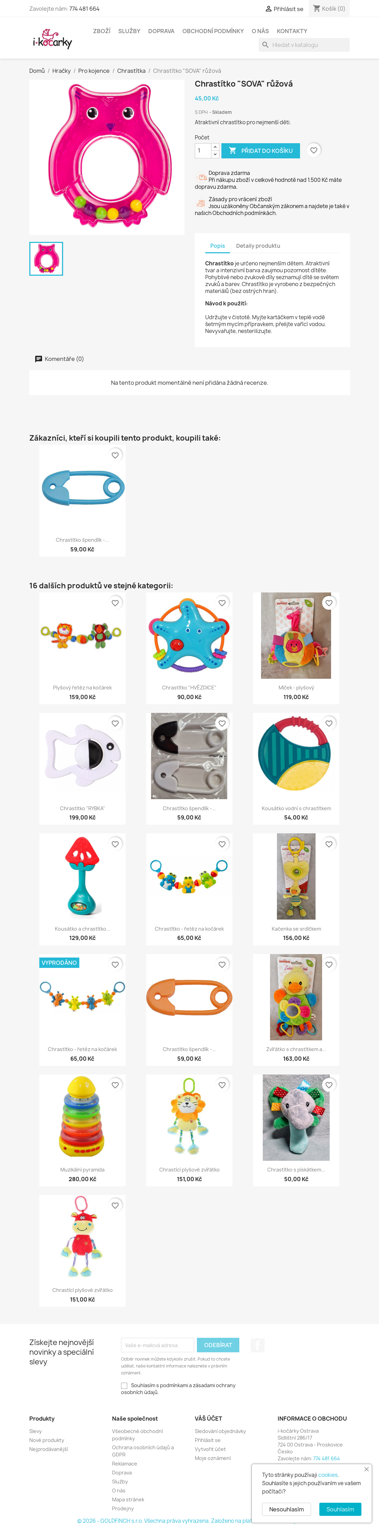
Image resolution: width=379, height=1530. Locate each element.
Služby (129, 31)
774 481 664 (84, 8)
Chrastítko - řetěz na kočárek (189, 928)
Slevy (35, 1431)
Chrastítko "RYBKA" (82, 808)
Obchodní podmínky (213, 31)
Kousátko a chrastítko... (82, 928)
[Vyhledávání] (304, 45)
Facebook (258, 1345)
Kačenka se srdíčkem (296, 928)
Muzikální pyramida (82, 1169)
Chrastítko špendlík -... (82, 540)
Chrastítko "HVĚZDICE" (189, 687)
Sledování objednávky (220, 1431)
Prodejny (123, 1508)
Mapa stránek (128, 1499)
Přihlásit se (208, 1440)
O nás (260, 31)
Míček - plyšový (296, 687)
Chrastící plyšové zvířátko (189, 1169)
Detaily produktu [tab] (258, 245)
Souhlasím (340, 1509)
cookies (328, 1475)
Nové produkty (46, 1440)
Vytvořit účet (210, 1449)
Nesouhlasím (286, 1509)
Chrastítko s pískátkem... (296, 1169)
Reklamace (124, 1463)
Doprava (161, 31)
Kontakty (292, 31)
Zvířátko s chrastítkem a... (296, 1049)
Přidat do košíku (261, 150)
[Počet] (203, 150)
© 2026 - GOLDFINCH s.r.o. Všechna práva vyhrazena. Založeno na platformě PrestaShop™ (189, 1520)
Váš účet (208, 1418)
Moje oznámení (213, 1458)
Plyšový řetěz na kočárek (82, 687)
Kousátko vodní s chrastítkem (296, 808)
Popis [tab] (217, 245)
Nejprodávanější (48, 1449)
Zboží (101, 31)
